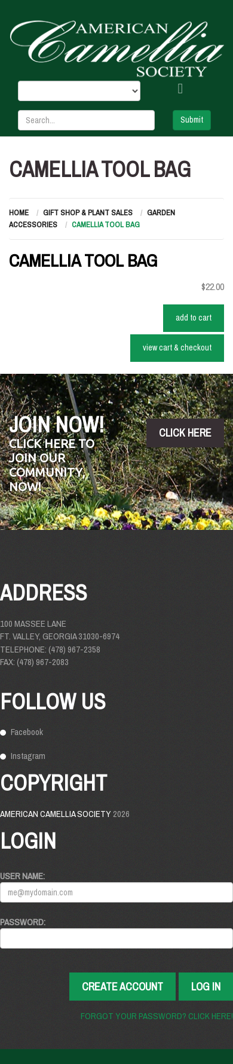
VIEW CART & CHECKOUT (177, 347)
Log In (205, 986)
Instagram (28, 755)
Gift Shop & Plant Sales (88, 213)
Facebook (27, 731)
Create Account (122, 986)
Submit (191, 119)
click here (185, 432)
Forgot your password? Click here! (157, 1016)
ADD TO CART (193, 317)
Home (19, 213)
